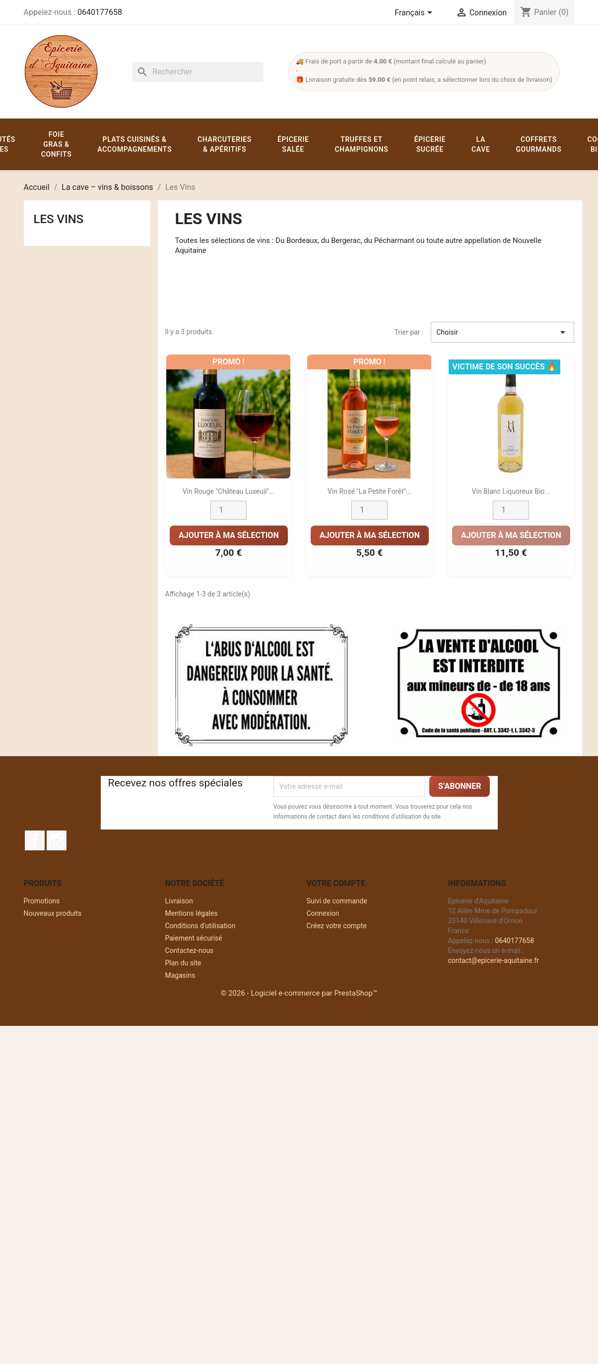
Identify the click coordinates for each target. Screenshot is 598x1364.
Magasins (180, 975)
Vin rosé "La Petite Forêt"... (370, 491)
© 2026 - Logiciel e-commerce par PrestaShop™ (299, 993)
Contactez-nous (189, 950)
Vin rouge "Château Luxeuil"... (228, 491)
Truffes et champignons (362, 144)
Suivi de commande (337, 901)
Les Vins (59, 219)
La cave (480, 144)
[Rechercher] (198, 72)
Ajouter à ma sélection (228, 535)
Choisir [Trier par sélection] (502, 332)
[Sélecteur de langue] (415, 13)
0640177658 (99, 12)
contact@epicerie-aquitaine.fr (493, 960)
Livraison (179, 901)
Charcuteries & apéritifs (225, 144)
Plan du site (183, 963)
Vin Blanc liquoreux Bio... (511, 491)
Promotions (42, 901)
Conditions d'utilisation (200, 926)
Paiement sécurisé (193, 938)
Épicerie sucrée (430, 144)
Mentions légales (191, 913)
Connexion (323, 913)
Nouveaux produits (53, 913)
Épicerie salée (293, 144)
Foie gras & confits (56, 144)
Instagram (56, 840)
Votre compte (336, 883)
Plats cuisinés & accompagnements (134, 144)
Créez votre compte (337, 926)
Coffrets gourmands (538, 144)
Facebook (35, 840)
